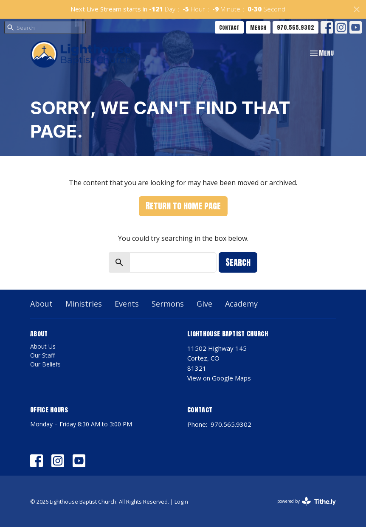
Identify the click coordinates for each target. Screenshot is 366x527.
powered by (306, 501)
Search (238, 262)
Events (127, 304)
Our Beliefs (45, 364)
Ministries (83, 304)
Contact (229, 27)
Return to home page (183, 205)
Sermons (168, 304)
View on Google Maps (219, 378)
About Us (43, 346)
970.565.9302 (295, 27)
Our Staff (42, 355)
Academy (241, 304)
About (41, 304)
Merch (258, 27)
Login (181, 501)
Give (204, 304)
